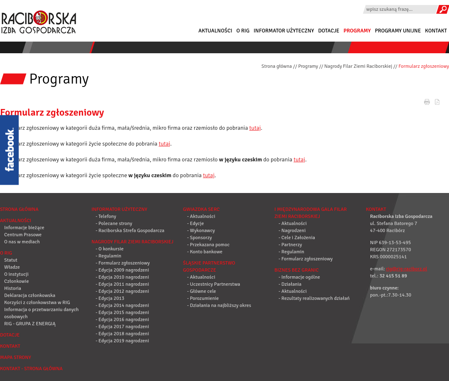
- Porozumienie (203, 298)
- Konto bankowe (204, 252)
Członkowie (16, 281)
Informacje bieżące (24, 228)
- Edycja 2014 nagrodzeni (122, 305)
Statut (10, 260)
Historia (12, 288)
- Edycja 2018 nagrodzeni (122, 334)
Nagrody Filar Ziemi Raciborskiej (358, 66)
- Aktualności (201, 216)
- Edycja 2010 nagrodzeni (122, 277)
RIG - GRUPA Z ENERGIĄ (29, 324)
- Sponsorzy (199, 238)
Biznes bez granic (296, 270)
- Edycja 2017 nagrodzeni (122, 327)
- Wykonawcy (201, 231)
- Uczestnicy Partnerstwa (213, 284)
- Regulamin (108, 256)
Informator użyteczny (284, 30)
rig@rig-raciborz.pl (406, 269)
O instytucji (16, 274)
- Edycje (195, 223)
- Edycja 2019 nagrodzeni (122, 341)
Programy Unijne (398, 30)
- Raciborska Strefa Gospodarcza (130, 231)
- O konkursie (109, 249)
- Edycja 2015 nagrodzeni (122, 312)
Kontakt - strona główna (31, 369)
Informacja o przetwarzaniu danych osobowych (41, 313)
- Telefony (106, 216)
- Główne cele (201, 291)
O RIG (243, 30)
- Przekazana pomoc (208, 245)
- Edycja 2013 (110, 298)
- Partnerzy (290, 245)
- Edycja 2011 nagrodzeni (122, 284)
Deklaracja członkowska (29, 295)
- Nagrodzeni (292, 231)
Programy (357, 30)
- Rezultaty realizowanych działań (314, 298)
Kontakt (436, 30)
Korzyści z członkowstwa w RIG (37, 302)
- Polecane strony (114, 223)
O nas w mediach (22, 242)
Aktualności (215, 30)
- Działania (290, 284)
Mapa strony (15, 357)
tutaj (255, 127)
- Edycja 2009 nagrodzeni (122, 270)
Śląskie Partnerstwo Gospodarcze (209, 266)
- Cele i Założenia (297, 238)
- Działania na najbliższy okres (219, 305)
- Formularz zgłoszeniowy (123, 263)
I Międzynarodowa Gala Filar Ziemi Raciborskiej (310, 213)
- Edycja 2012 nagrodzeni (122, 291)
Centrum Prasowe (23, 235)
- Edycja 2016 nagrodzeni (122, 320)
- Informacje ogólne (299, 277)
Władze (12, 267)
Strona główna (277, 66)
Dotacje (328, 30)
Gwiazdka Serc (201, 209)
